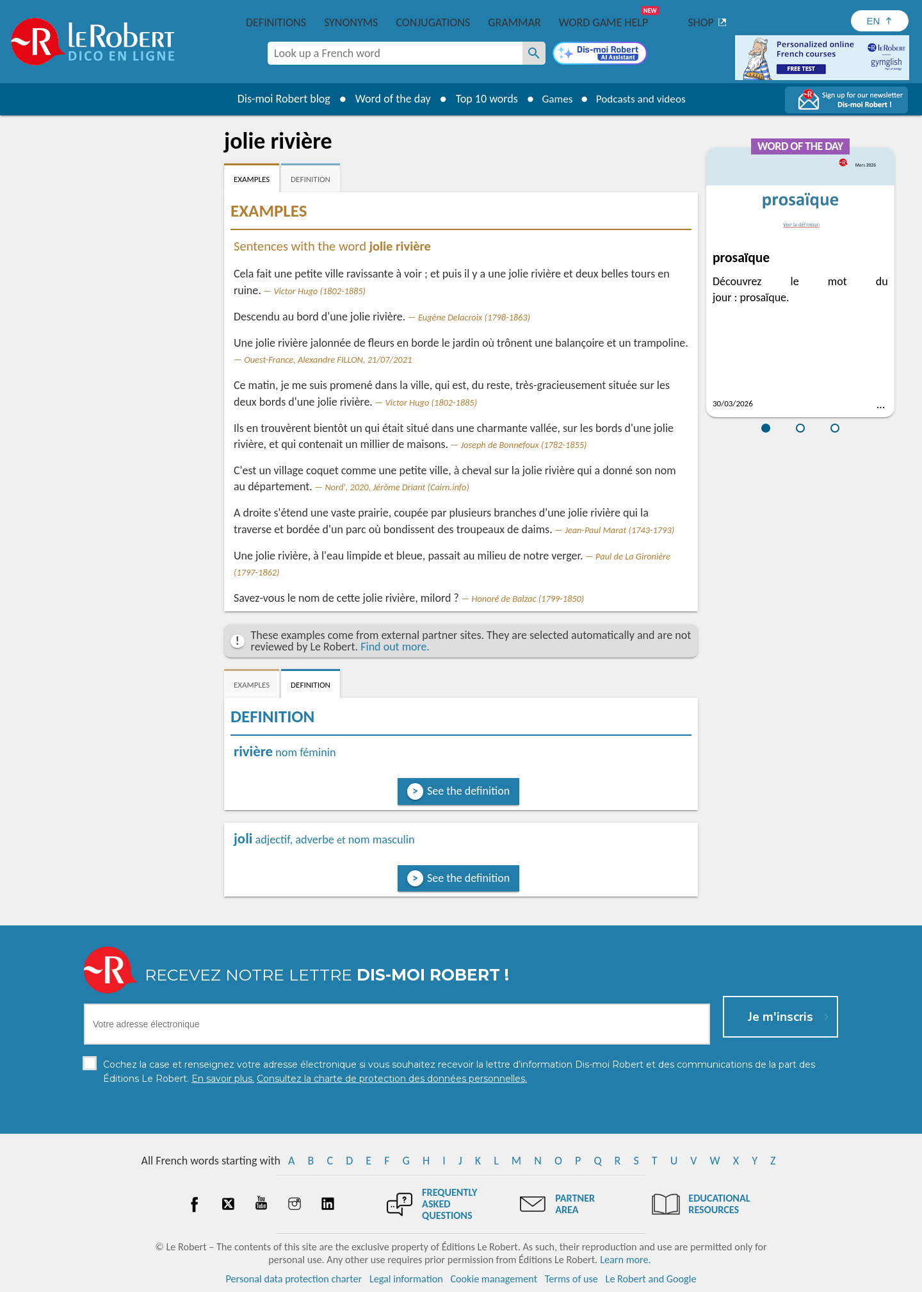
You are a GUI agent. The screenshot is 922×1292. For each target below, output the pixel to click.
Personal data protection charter (294, 1279)
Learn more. (625, 1260)
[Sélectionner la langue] (880, 20)
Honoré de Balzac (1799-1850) (527, 598)
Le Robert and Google (651, 1279)
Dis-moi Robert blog (278, 99)
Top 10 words (482, 99)
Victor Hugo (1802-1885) (319, 291)
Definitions (276, 22)
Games (554, 99)
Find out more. (395, 647)
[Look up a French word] (534, 53)
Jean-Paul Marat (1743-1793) (619, 530)
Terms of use (571, 1279)
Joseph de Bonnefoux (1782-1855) (524, 445)
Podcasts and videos (642, 99)
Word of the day (388, 99)
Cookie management (493, 1279)
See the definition (468, 791)
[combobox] (395, 53)
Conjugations (433, 22)
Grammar (514, 22)
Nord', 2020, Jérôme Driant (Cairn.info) (397, 487)
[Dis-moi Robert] (600, 54)
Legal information (406, 1279)
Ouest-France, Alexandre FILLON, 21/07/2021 (328, 359)
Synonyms (351, 22)
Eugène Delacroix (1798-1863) (474, 317)
